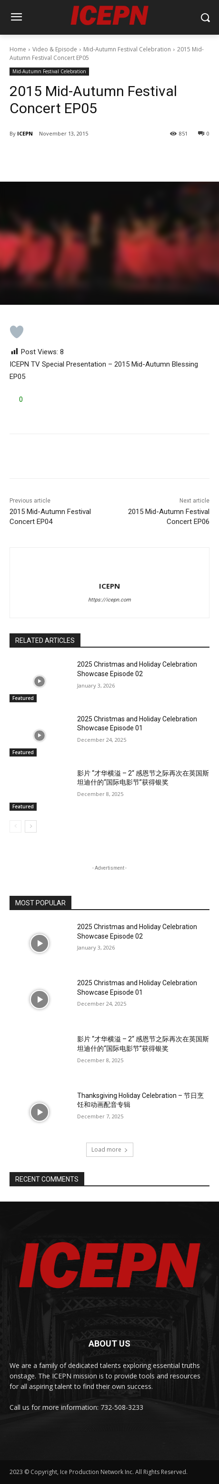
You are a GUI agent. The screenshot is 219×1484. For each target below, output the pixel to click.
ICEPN (25, 133)
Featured (23, 698)
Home (18, 49)
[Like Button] (17, 332)
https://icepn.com (109, 600)
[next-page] (31, 826)
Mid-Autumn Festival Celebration (127, 49)
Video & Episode (54, 49)
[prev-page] (15, 826)
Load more (109, 1149)
